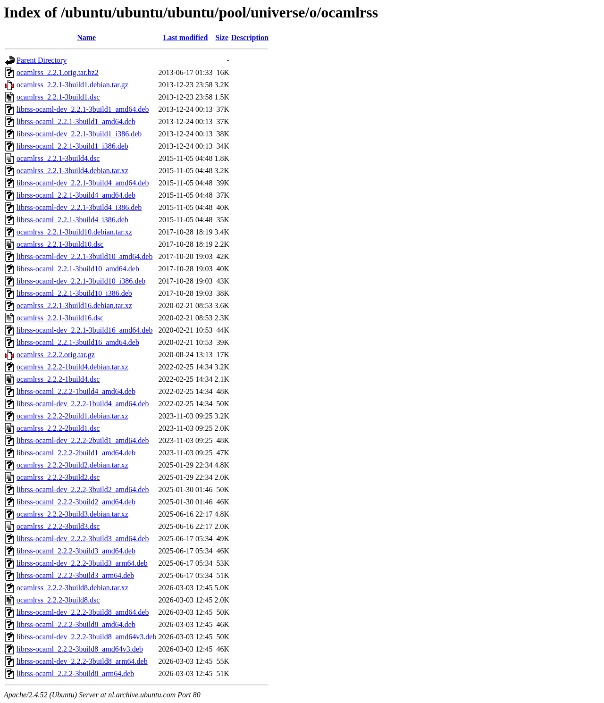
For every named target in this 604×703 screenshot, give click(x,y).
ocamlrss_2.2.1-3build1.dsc (58, 97)
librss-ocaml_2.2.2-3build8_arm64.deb (75, 674)
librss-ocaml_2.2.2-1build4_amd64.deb (76, 391)
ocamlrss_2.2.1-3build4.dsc (58, 158)
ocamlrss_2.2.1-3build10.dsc (60, 244)
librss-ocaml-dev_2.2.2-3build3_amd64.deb (83, 539)
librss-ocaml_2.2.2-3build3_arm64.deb (75, 575)
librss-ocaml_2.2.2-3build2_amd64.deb (76, 502)
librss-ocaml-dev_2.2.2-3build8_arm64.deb (82, 661)
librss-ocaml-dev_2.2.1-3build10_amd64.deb (84, 256)
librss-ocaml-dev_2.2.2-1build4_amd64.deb (83, 404)
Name (86, 37)
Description (249, 37)
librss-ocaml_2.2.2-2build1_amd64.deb (76, 453)
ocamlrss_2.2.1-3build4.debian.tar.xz (72, 171)
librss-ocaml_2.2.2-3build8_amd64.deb (76, 624)
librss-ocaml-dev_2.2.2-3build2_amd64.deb (83, 489)
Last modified (185, 37)
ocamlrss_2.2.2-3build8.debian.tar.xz (72, 588)
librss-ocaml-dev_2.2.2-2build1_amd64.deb (83, 440)
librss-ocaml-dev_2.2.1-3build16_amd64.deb (84, 330)
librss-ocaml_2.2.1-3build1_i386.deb (72, 146)
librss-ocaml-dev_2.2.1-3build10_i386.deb (81, 281)
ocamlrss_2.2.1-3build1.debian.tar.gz (72, 85)
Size (222, 37)
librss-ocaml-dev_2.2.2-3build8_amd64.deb (83, 612)
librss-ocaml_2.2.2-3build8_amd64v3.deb (80, 649)
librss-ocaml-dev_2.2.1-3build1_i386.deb (79, 134)
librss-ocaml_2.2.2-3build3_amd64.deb (76, 551)
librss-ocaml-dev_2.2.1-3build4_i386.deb (79, 207)
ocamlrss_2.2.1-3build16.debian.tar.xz (74, 305)
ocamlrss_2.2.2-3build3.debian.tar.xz (72, 514)
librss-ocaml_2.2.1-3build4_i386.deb (72, 220)
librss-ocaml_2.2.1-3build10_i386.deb (74, 293)
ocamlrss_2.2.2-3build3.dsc (58, 526)
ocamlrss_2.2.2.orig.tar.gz (56, 355)
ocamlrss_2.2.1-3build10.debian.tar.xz (74, 232)
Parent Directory (42, 60)
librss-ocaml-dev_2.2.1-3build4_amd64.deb (83, 183)
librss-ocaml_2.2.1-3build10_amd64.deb (78, 269)
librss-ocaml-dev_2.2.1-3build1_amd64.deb (83, 109)
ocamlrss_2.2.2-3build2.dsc (58, 477)
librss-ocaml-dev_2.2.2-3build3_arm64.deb (82, 563)
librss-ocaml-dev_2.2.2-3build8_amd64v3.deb (86, 637)
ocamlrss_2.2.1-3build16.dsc (60, 318)
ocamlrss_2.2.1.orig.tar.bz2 (58, 72)
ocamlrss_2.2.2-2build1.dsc (58, 428)
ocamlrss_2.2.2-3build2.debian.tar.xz (72, 465)
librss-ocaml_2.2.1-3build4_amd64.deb (76, 195)
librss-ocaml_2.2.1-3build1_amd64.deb (76, 121)
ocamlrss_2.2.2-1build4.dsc (58, 379)
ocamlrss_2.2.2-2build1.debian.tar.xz (72, 416)
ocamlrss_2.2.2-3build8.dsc (58, 600)
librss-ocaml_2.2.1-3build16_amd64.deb (78, 342)
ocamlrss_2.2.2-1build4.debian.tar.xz (72, 367)
